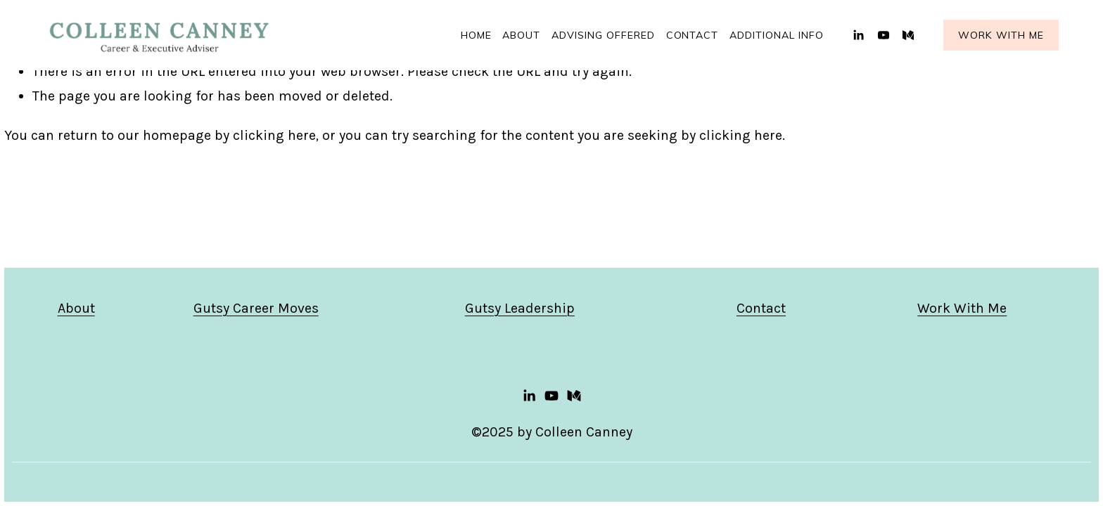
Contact (692, 35)
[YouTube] (883, 35)
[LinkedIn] (858, 35)
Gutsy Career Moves (256, 308)
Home (476, 35)
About (76, 308)
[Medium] (908, 35)
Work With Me (1001, 35)
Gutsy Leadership (520, 308)
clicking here (274, 135)
